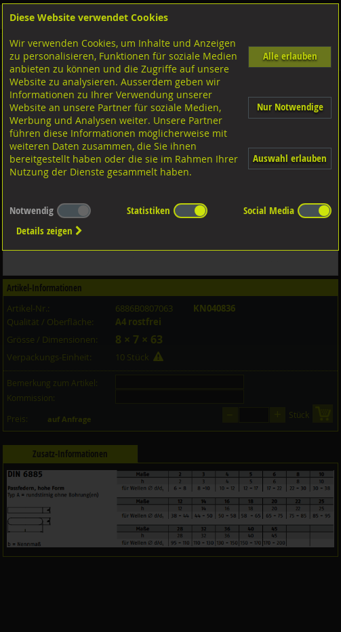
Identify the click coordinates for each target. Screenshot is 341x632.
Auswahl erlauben (290, 158)
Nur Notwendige (290, 107)
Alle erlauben (290, 56)
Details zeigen (49, 231)
